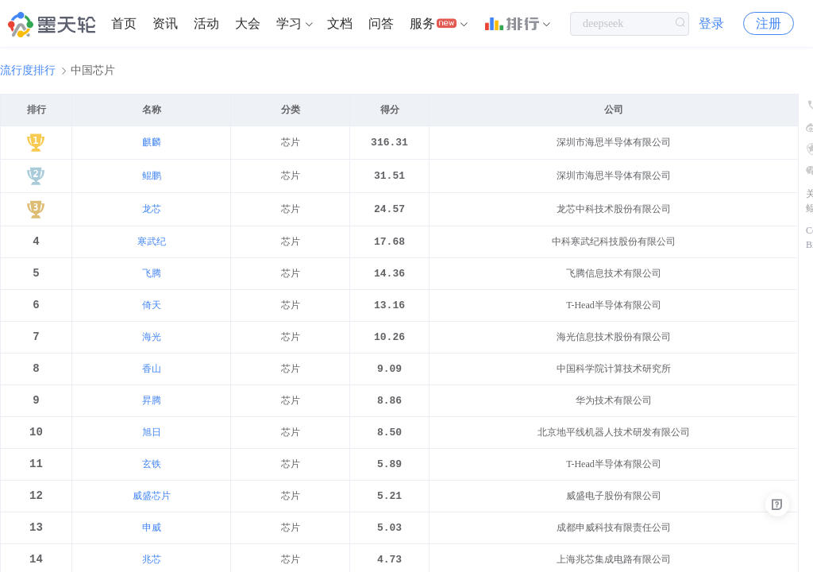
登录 (711, 23)
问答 (381, 23)
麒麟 (151, 142)
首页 (124, 23)
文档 (340, 23)
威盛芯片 (152, 510)
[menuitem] (124, 24)
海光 (151, 344)
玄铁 (151, 477)
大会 (247, 23)
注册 (768, 23)
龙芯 (151, 210)
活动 (206, 23)
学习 (289, 23)
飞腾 (151, 277)
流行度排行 (28, 70)
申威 (151, 544)
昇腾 (151, 410)
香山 (151, 377)
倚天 (151, 310)
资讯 (165, 23)
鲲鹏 (151, 176)
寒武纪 (151, 243)
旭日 (151, 444)
